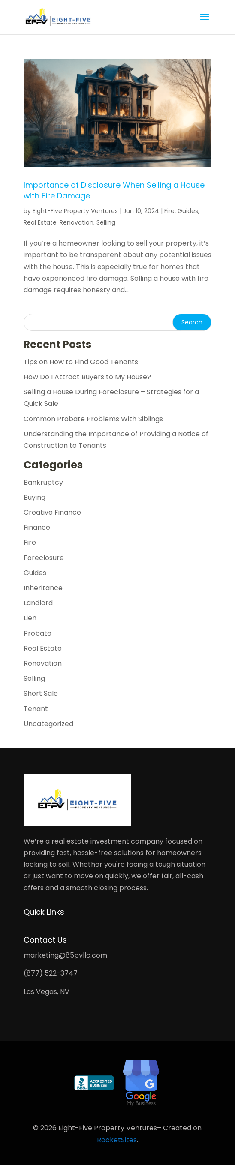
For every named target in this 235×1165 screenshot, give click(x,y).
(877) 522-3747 (51, 973)
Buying (34, 497)
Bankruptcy (43, 482)
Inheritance (43, 588)
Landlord (38, 603)
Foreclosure (44, 558)
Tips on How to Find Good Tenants (81, 362)
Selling (105, 222)
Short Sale (41, 693)
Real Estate (40, 222)
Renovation (76, 222)
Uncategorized (48, 724)
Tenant (36, 709)
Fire (169, 211)
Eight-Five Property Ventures (75, 211)
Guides (188, 211)
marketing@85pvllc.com (65, 955)
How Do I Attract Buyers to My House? (87, 377)
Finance (37, 527)
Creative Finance (52, 512)
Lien (30, 618)
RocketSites (117, 1140)
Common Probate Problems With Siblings (93, 419)
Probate (37, 633)
